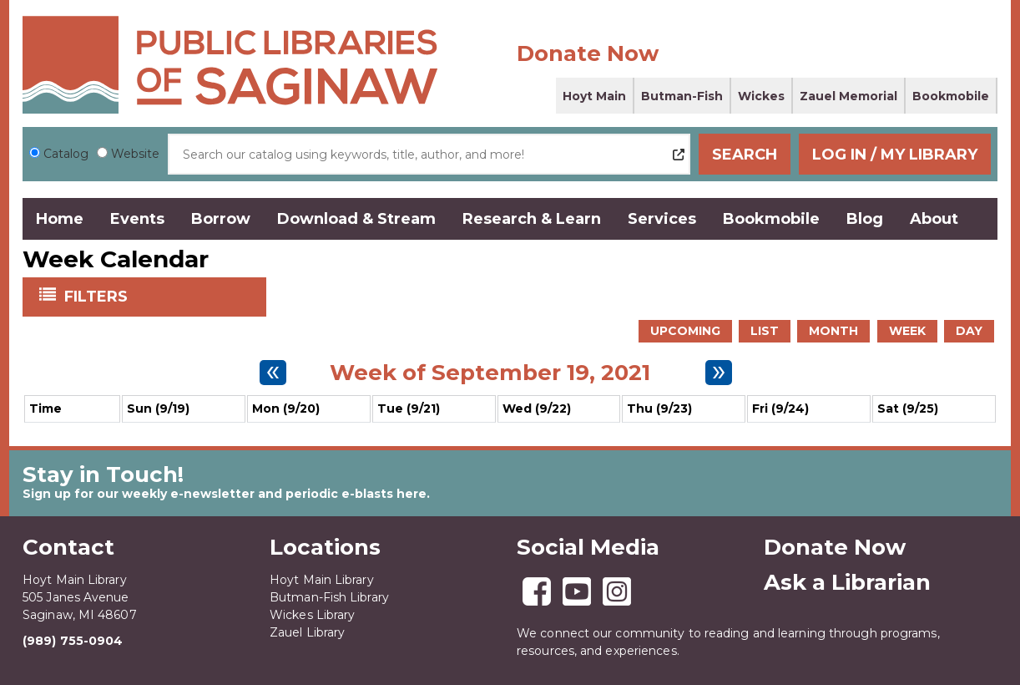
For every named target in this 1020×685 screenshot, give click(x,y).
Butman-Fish (682, 96)
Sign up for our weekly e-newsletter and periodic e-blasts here (225, 493)
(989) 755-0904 (73, 640)
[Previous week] (273, 372)
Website (135, 153)
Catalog (65, 153)
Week (907, 330)
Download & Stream (356, 219)
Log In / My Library (894, 154)
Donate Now (588, 53)
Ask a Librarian (847, 582)
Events (137, 219)
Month (833, 330)
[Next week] (718, 372)
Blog (864, 219)
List (764, 330)
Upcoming (685, 330)
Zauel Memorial (848, 96)
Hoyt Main (594, 96)
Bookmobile (950, 96)
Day (969, 330)
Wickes (761, 96)
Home (59, 219)
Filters (97, 296)
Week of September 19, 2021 (490, 372)
